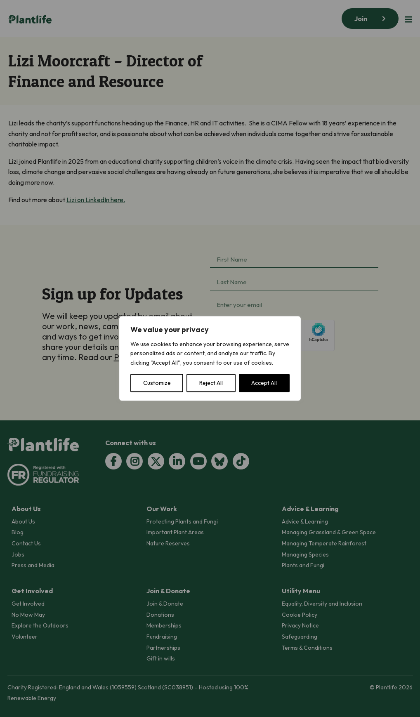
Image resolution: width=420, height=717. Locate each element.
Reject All (211, 383)
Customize (157, 383)
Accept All (264, 383)
